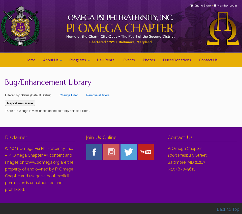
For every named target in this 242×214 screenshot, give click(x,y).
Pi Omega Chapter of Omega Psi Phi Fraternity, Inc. (68, 27)
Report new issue (20, 103)
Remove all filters (97, 95)
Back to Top (228, 209)
